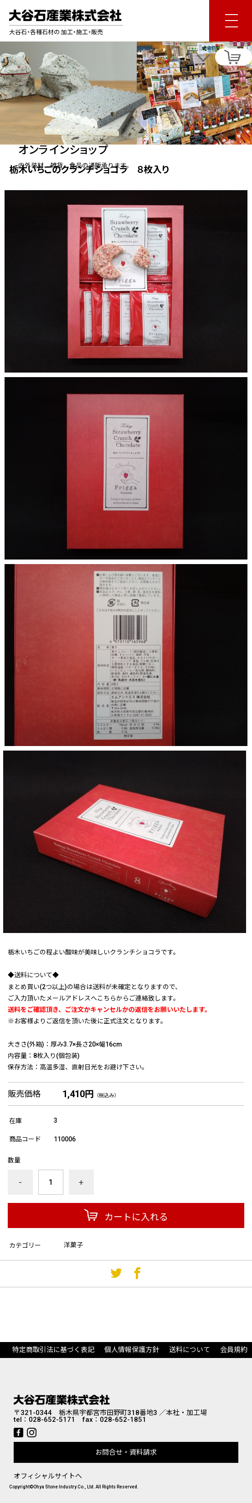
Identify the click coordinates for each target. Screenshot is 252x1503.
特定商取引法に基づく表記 (53, 1350)
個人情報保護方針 (131, 1350)
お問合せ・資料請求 (126, 1452)
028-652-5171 (52, 1419)
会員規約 (233, 1350)
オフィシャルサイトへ (48, 1476)
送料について (189, 1350)
